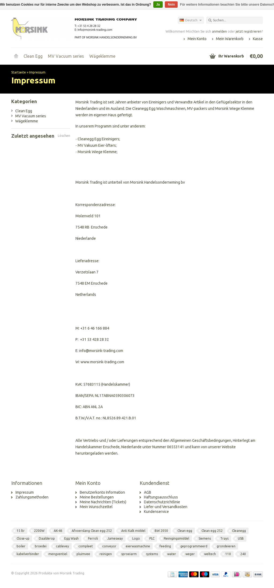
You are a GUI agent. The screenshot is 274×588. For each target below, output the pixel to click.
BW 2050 (161, 530)
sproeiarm (129, 554)
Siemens (205, 538)
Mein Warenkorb (229, 39)
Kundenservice (156, 511)
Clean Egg (33, 56)
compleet (85, 546)
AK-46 (58, 530)
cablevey (62, 546)
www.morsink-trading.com (102, 362)
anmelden (219, 31)
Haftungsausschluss (161, 497)
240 (243, 554)
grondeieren (226, 546)
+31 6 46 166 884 (94, 328)
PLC (151, 538)
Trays (224, 538)
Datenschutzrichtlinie (162, 502)
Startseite (16, 56)
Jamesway (115, 538)
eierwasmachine (138, 546)
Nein (171, 4)
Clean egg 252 (212, 530)
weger (190, 554)
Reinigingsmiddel (176, 538)
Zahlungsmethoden (32, 497)
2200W (39, 530)
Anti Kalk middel (133, 530)
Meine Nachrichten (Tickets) (103, 502)
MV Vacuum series (66, 56)
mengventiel (57, 554)
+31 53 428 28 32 (94, 339)
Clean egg (184, 530)
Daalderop (47, 538)
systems (152, 554)
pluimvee (83, 554)
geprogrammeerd (193, 546)
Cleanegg (239, 530)
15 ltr (21, 530)
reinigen (106, 554)
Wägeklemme (102, 56)
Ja (158, 4)
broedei (41, 546)
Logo (136, 538)
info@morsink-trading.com (101, 351)
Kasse (258, 39)
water (171, 554)
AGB (147, 492)
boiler (21, 546)
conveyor (109, 546)
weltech (210, 554)
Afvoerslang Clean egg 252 (92, 530)
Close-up (23, 538)
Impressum (37, 72)
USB (241, 538)
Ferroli (93, 538)
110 (228, 554)
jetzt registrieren (248, 31)
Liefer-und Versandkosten (165, 507)
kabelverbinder (28, 554)
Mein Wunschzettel (96, 507)
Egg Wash (71, 538)
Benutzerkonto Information (102, 492)
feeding (165, 546)
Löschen (64, 135)
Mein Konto (197, 39)
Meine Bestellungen (97, 497)
